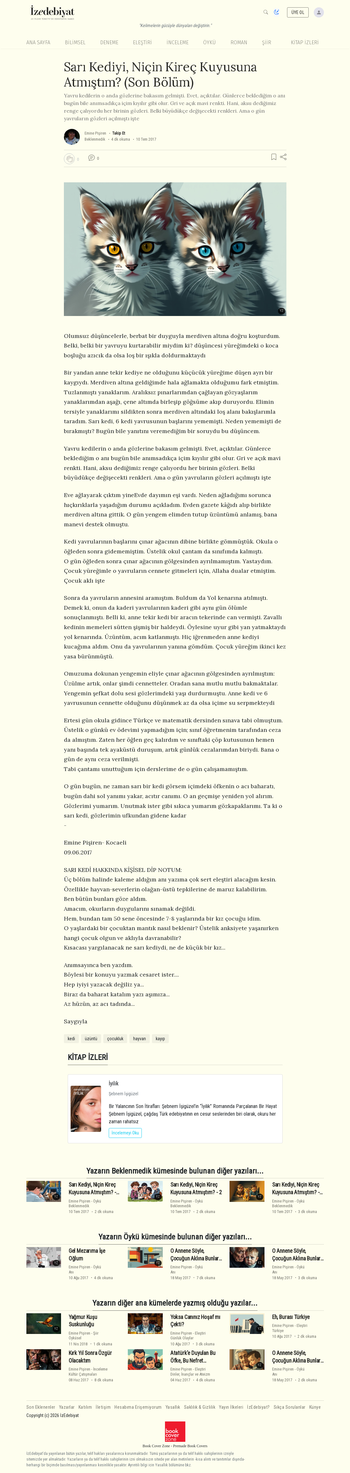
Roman (238, 42)
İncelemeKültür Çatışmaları (88, 1371)
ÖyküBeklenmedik (85, 1203)
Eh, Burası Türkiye (291, 1317)
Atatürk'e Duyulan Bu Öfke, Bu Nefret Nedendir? (193, 1360)
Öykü (209, 42)
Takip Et (118, 133)
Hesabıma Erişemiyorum (138, 1407)
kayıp (160, 1038)
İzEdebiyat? (258, 1407)
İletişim (103, 1407)
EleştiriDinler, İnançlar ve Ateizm (190, 1371)
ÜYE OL (298, 12)
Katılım (85, 1407)
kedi (71, 1038)
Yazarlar (67, 1407)
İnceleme (178, 42)
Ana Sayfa (38, 42)
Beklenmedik (95, 139)
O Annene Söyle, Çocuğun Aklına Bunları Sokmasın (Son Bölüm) (195, 1258)
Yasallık (173, 1407)
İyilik (114, 1083)
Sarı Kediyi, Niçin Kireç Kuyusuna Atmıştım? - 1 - (94, 1192)
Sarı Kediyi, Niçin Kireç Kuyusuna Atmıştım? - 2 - (298, 1192)
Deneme (109, 42)
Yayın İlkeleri (231, 1407)
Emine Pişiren (95, 133)
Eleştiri (142, 42)
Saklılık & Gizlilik (200, 1407)
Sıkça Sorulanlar (289, 1407)
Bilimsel (75, 42)
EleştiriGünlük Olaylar (188, 1335)
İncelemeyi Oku (125, 1132)
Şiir (266, 42)
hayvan (139, 1038)
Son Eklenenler (40, 1407)
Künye (315, 1407)
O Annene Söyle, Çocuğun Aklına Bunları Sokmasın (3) (297, 1258)
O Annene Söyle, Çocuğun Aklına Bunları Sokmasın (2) (297, 1360)
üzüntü (91, 1038)
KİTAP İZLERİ (305, 42)
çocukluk (115, 1038)
